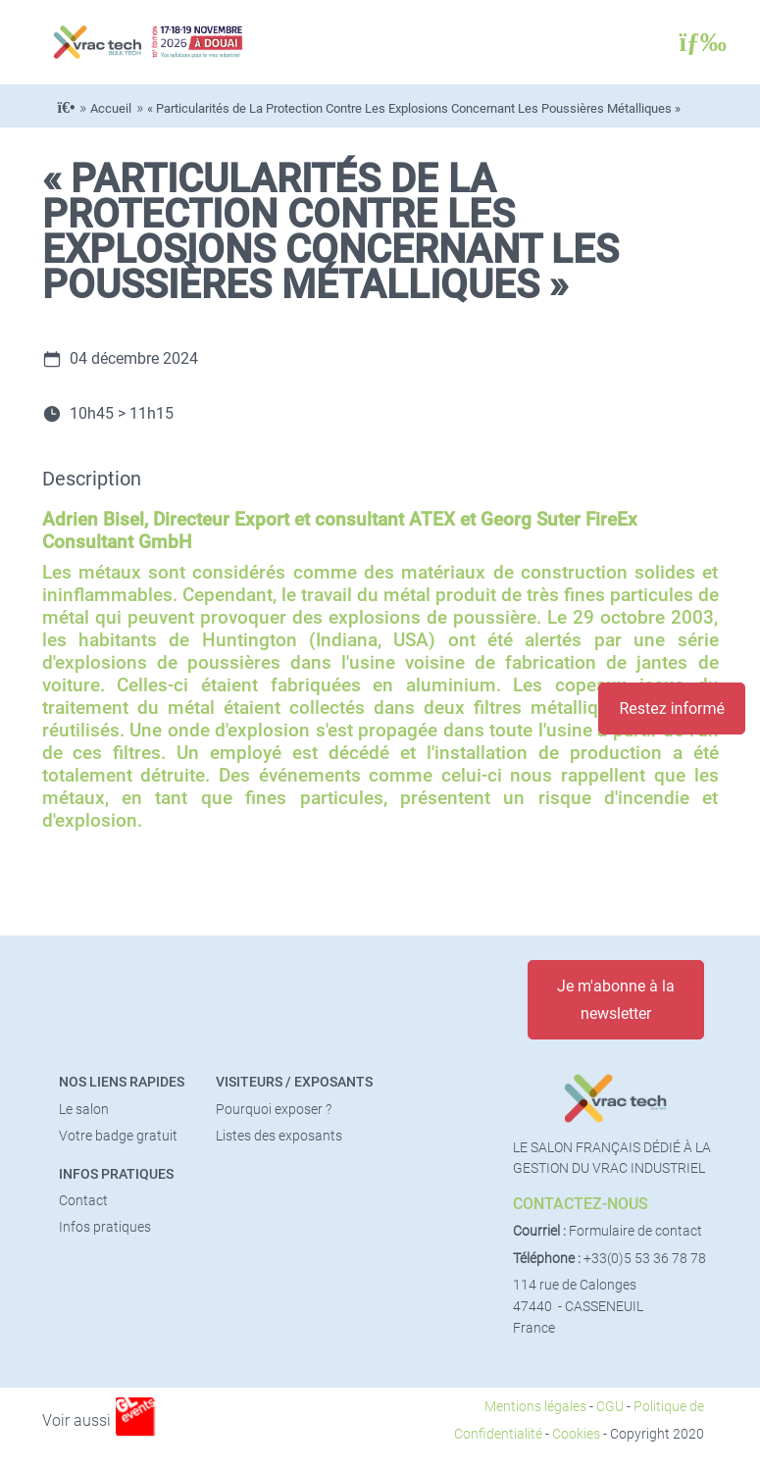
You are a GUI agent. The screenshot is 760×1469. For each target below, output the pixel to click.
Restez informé (672, 708)
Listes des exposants (279, 1136)
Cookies (576, 1434)
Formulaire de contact (635, 1231)
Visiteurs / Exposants (294, 1082)
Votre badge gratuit (118, 1136)
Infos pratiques (116, 1174)
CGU (610, 1406)
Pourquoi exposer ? (273, 1109)
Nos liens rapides (121, 1082)
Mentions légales (535, 1406)
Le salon (84, 1109)
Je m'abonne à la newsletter (616, 999)
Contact (83, 1200)
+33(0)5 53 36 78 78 (644, 1258)
